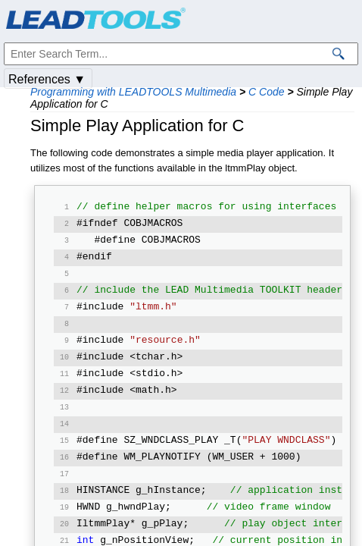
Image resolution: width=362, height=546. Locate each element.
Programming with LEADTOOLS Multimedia (133, 92)
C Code (266, 92)
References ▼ (47, 79)
